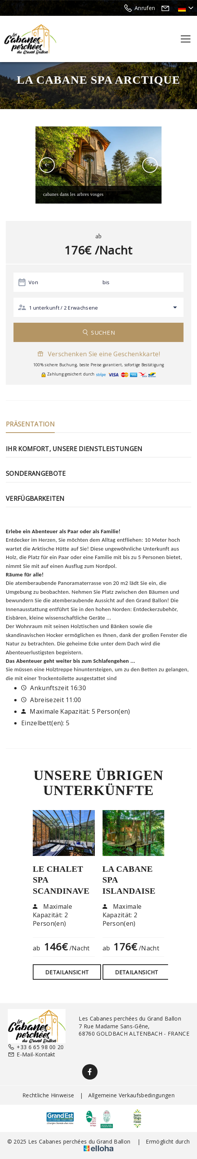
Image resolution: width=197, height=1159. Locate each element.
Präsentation (30, 424)
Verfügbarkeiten (35, 498)
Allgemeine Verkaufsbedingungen (131, 1095)
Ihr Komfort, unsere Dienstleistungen (74, 449)
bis (106, 282)
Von (33, 282)
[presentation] (47, 165)
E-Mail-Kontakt (32, 1054)
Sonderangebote (36, 473)
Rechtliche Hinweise (48, 1095)
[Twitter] (107, 1072)
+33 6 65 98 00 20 (36, 1047)
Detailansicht (67, 972)
